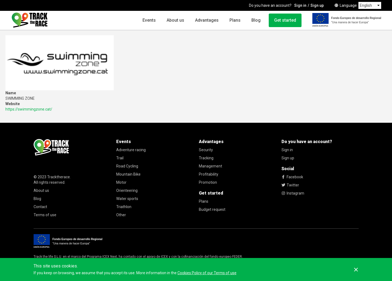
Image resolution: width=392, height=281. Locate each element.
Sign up (317, 5)
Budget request (212, 209)
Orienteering (127, 190)
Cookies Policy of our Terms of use (207, 273)
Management (210, 166)
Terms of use (45, 215)
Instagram (292, 193)
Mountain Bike (128, 174)
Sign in (300, 5)
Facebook (292, 177)
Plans (235, 20)
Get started (285, 20)
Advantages (207, 20)
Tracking (206, 158)
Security (206, 150)
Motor (121, 182)
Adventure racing (131, 150)
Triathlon (123, 207)
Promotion (208, 182)
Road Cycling (127, 166)
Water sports (127, 198)
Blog (256, 20)
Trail (120, 158)
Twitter (290, 185)
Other (121, 215)
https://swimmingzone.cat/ (28, 109)
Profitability (208, 174)
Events (149, 20)
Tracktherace (58, 177)
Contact (40, 207)
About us (175, 20)
